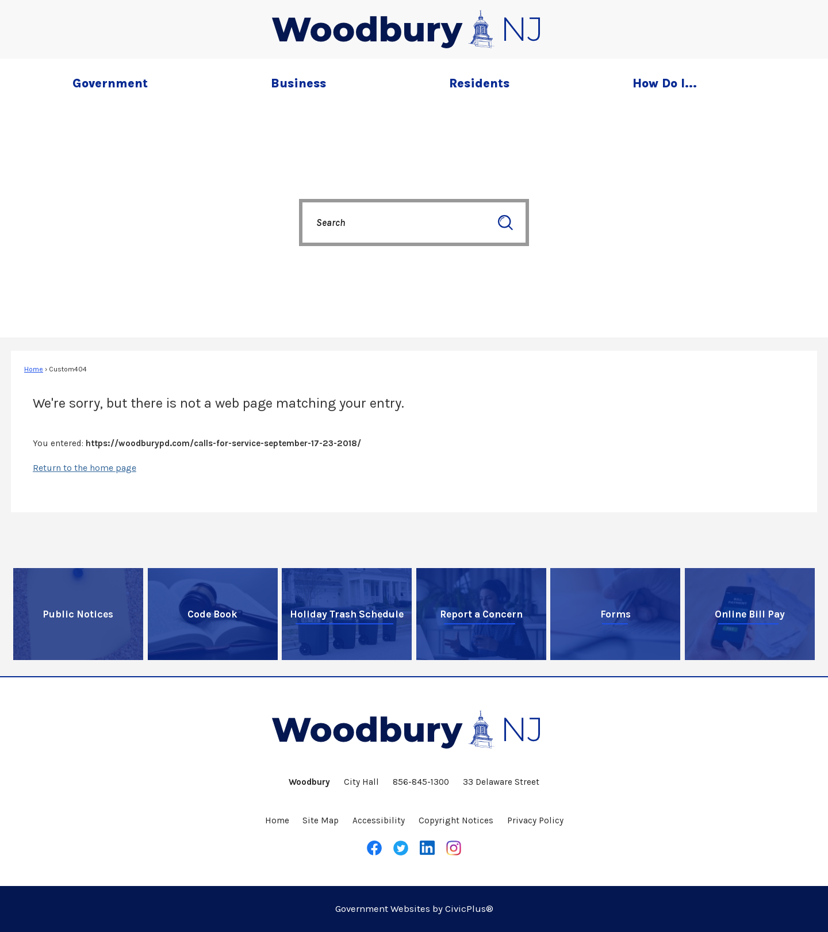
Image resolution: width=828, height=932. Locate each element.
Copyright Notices (456, 820)
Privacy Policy (535, 820)
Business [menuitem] (298, 83)
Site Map (320, 820)
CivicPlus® (469, 908)
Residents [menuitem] (479, 83)
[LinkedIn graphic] (427, 848)
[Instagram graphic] (453, 848)
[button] (505, 222)
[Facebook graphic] (374, 848)
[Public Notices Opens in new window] (78, 614)
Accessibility (378, 820)
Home (33, 369)
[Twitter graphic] (400, 848)
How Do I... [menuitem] (664, 83)
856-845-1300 (421, 782)
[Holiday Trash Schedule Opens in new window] (347, 614)
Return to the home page (84, 467)
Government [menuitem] (110, 83)
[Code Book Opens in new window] (213, 614)
